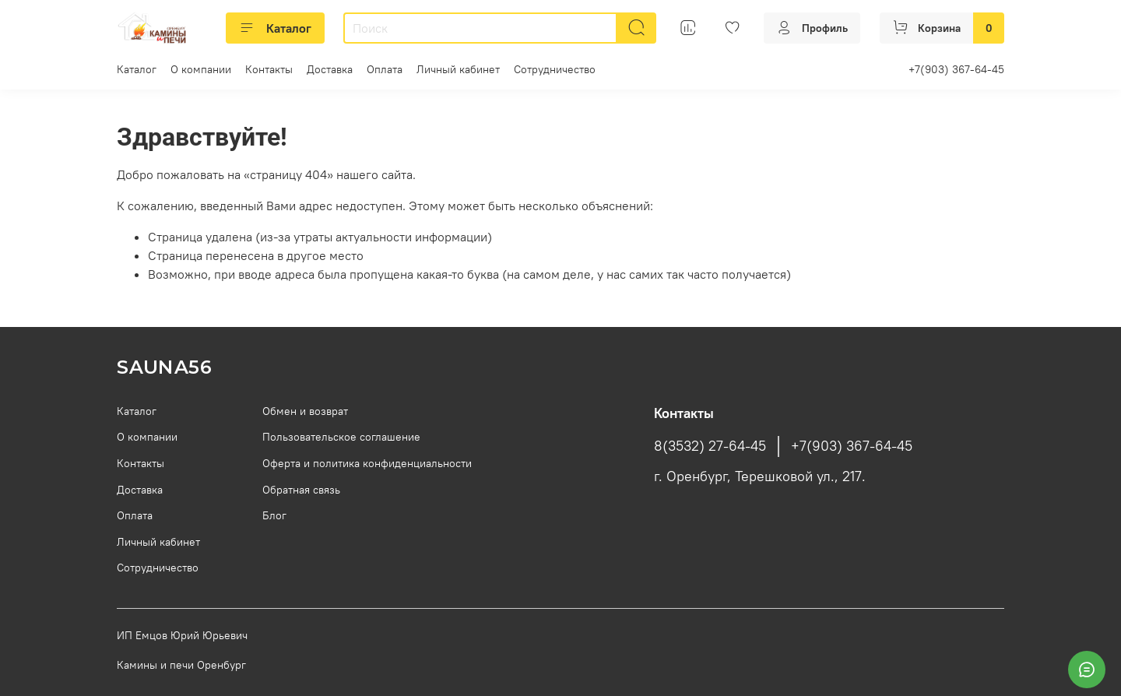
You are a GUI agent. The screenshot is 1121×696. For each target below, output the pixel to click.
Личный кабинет (458, 69)
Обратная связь (301, 490)
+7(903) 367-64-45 (956, 69)
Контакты (269, 69)
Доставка (330, 69)
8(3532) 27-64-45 (710, 446)
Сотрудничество (555, 69)
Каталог (275, 28)
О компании (200, 69)
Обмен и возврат (305, 411)
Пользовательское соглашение (341, 437)
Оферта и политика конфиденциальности (367, 463)
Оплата (384, 69)
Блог (274, 515)
